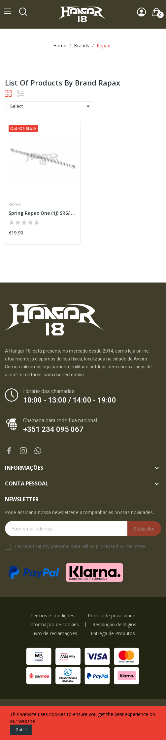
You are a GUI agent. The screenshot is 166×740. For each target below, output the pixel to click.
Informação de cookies (54, 624)
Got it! (21, 729)
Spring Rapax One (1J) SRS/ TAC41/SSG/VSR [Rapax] (43, 213)
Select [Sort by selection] (51, 106)
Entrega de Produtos (113, 633)
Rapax (15, 205)
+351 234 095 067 (53, 429)
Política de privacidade (111, 615)
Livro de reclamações (54, 633)
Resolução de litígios (114, 624)
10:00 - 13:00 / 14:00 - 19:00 (69, 400)
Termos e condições (52, 615)
